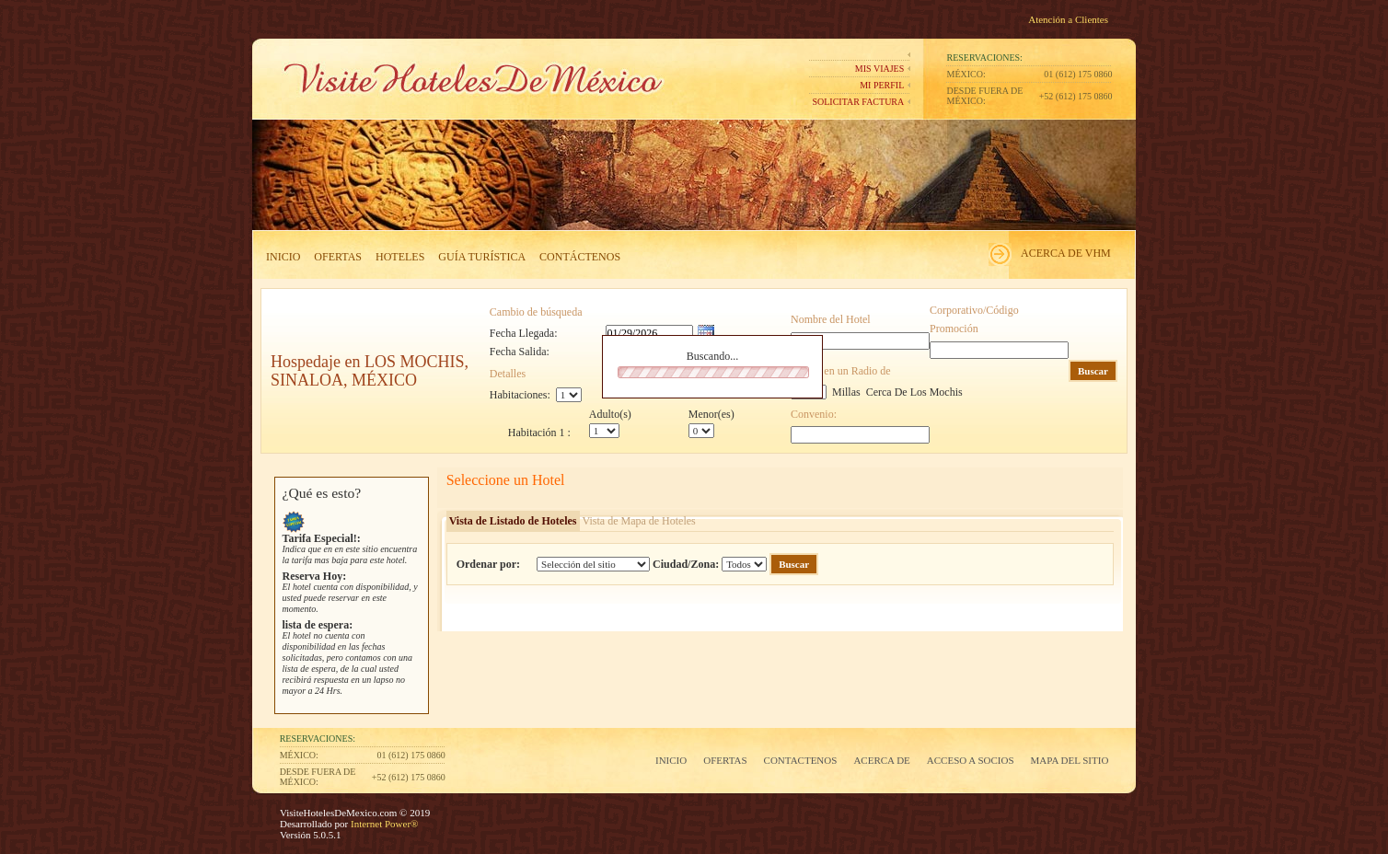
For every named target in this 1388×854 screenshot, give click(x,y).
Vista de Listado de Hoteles (513, 520)
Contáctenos (579, 256)
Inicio (283, 256)
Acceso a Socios (970, 760)
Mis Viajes (879, 68)
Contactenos (801, 760)
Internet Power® (383, 823)
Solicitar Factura (858, 102)
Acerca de (881, 760)
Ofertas (338, 256)
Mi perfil (882, 85)
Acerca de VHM (1066, 253)
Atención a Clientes (1068, 19)
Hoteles (400, 256)
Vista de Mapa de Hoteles (639, 520)
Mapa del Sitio (1070, 760)
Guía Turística (482, 256)
